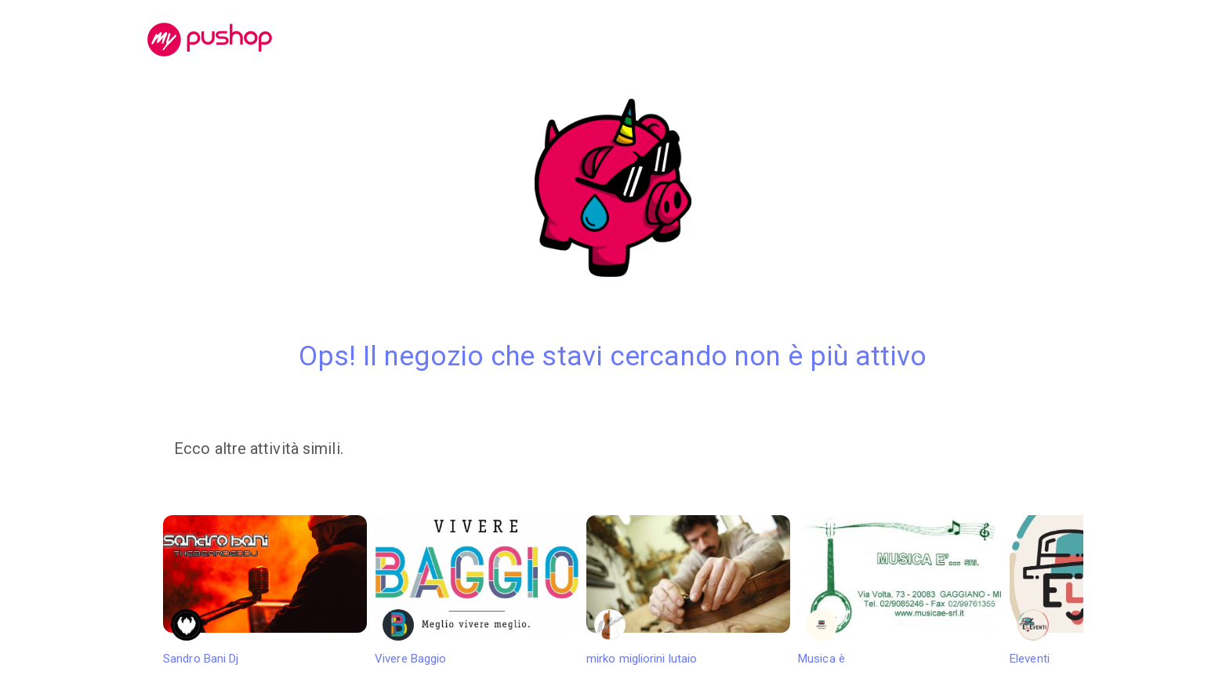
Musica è (900, 590)
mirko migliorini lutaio (688, 590)
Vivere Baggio (477, 590)
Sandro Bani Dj (265, 590)
